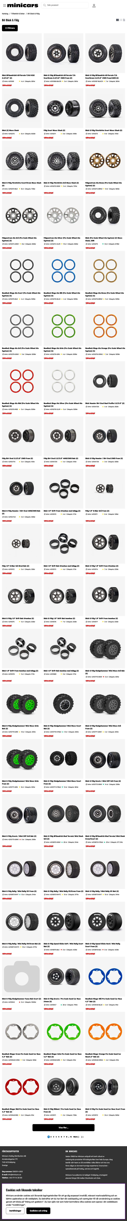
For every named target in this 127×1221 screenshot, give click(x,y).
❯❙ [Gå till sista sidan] (82, 1137)
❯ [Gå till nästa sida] (76, 1137)
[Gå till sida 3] (53, 1137)
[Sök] (64, 5)
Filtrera (10, 28)
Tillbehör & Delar (18, 13)
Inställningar (15, 1210)
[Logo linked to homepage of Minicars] (22, 5)
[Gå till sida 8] (66, 1137)
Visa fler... (63, 1127)
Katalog (5, 13)
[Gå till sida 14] (71, 1137)
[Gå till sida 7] (64, 1137)
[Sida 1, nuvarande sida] (49, 1137)
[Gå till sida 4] (56, 1137)
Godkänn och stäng (38, 1210)
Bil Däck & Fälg (34, 13)
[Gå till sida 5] (59, 1137)
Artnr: (9, 81)
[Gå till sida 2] (51, 1137)
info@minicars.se (14, 1174)
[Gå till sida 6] (61, 1137)
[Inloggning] (94, 5)
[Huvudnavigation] (4, 5)
